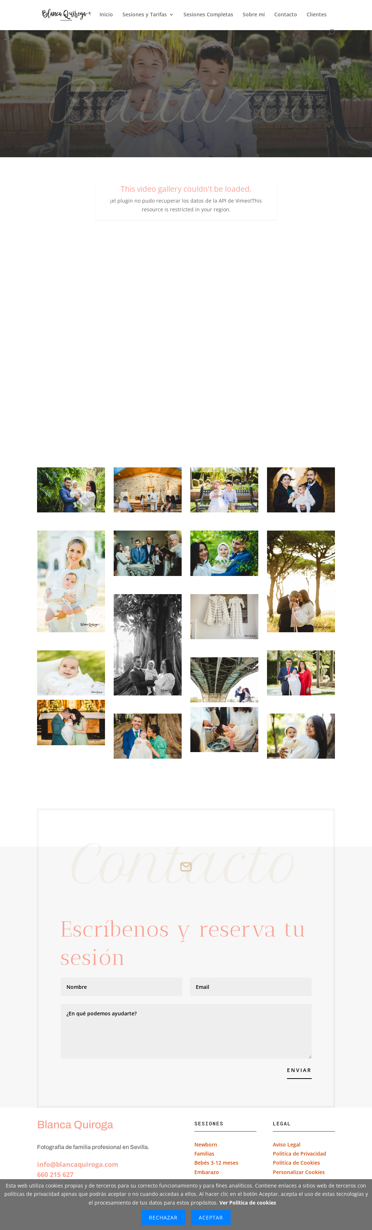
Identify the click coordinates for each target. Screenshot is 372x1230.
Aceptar (211, 1217)
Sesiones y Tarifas (144, 15)
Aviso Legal (286, 1144)
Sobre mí (254, 15)
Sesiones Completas (208, 15)
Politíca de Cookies (296, 1162)
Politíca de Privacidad (299, 1153)
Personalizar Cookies (299, 1172)
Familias (204, 1153)
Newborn (205, 1144)
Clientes (317, 15)
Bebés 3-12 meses (216, 1162)
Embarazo (207, 1172)
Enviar (299, 1070)
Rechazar (163, 1217)
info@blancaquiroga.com (77, 1164)
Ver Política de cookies (247, 1202)
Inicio (106, 15)
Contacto (285, 15)
